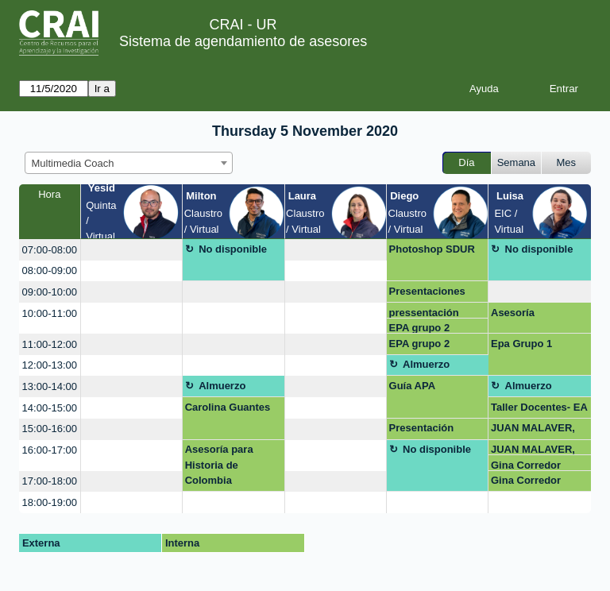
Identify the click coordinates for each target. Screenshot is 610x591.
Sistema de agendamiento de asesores (243, 41)
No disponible (233, 249)
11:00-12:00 (49, 344)
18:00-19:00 (49, 502)
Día (466, 162)
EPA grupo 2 (419, 328)
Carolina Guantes (228, 407)
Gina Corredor (526, 465)
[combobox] (129, 163)
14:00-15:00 (49, 408)
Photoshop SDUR (432, 249)
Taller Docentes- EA (539, 407)
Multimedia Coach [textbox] (73, 163)
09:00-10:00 (49, 292)
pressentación (424, 313)
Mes (567, 162)
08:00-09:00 (49, 270)
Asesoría (513, 313)
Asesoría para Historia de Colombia (219, 464)
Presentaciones (427, 291)
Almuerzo (426, 364)
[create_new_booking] (131, 250)
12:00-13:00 (49, 365)
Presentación (421, 428)
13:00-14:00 (49, 386)
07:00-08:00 (49, 250)
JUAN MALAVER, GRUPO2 (533, 430)
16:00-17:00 (49, 450)
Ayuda (484, 89)
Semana (516, 162)
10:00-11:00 (49, 313)
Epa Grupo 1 (521, 344)
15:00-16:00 (49, 429)
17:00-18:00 (49, 481)
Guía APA (412, 386)
